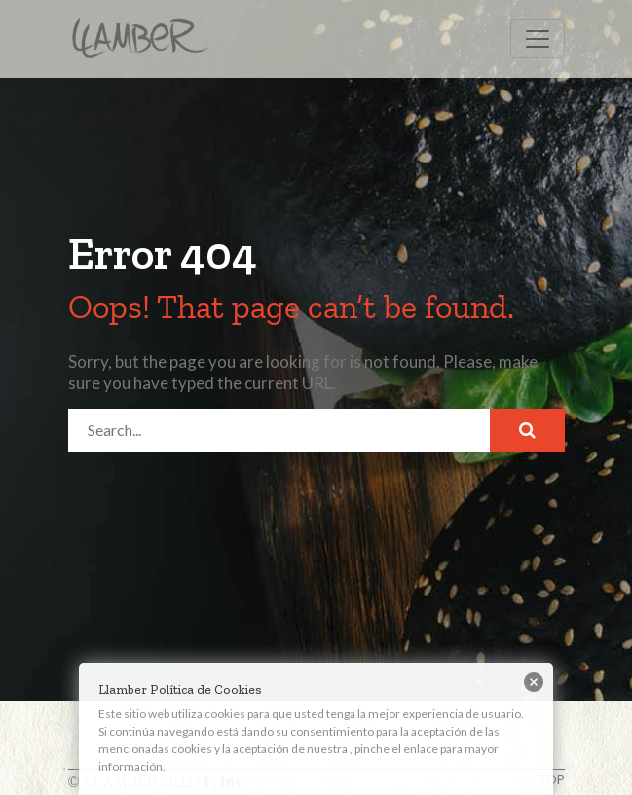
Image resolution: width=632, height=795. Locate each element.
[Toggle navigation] (537, 38)
